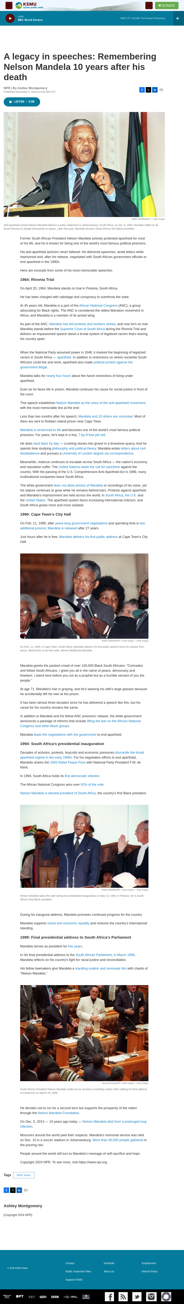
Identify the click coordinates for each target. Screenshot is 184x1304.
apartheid (64, 357)
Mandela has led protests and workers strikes (82, 324)
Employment (149, 1263)
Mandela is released (62, 528)
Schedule (109, 1263)
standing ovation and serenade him (100, 968)
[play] (10, 18)
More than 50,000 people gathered (118, 1140)
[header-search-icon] (149, 5)
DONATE (168, 6)
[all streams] (178, 18)
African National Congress (98, 305)
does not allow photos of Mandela (78, 485)
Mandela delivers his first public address (88, 537)
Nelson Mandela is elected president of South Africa (58, 793)
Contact (69, 1263)
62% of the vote (92, 784)
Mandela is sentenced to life (40, 430)
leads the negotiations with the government (65, 734)
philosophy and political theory (74, 448)
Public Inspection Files (78, 1271)
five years (74, 946)
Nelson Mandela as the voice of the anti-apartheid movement (100, 403)
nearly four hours (58, 376)
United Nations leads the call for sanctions (89, 467)
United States (35, 500)
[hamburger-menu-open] (8, 5)
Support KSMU (73, 1279)
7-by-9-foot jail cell (91, 435)
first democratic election (82, 776)
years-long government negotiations (81, 523)
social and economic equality (68, 923)
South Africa (114, 495)
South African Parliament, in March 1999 (105, 955)
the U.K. (131, 495)
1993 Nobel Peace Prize (68, 762)
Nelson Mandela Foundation (58, 1113)
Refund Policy (150, 1271)
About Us (109, 1271)
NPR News (24, 1175)
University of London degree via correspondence (97, 453)
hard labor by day (46, 443)
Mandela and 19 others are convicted (105, 416)
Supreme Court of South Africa (82, 329)
